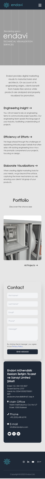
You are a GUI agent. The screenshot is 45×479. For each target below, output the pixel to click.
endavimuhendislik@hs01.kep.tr (20, 396)
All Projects (31, 265)
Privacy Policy (17, 346)
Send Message (22, 352)
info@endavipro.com (19, 427)
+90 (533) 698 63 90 (18, 417)
